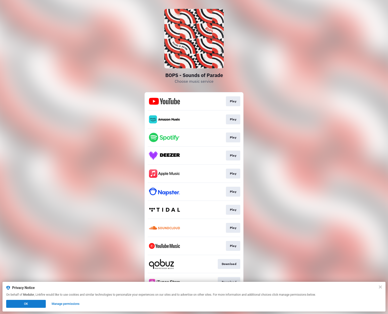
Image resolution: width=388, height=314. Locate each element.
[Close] (380, 287)
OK (26, 304)
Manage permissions (66, 304)
